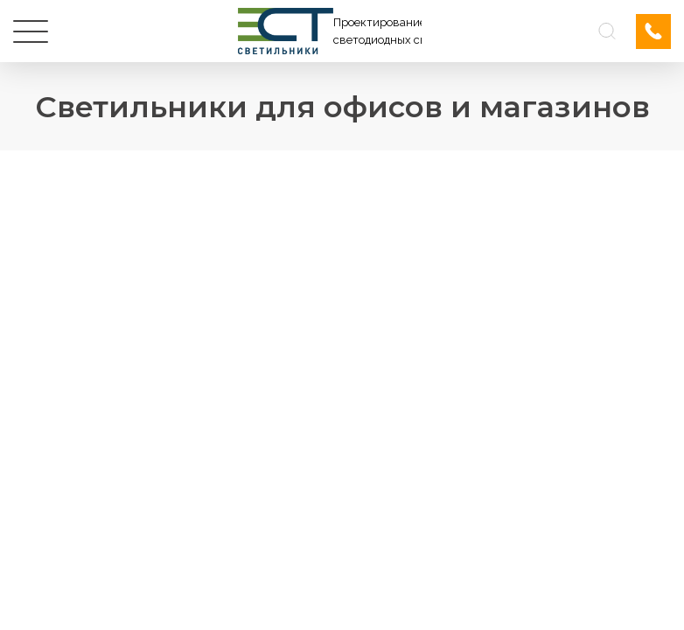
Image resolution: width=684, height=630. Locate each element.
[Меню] (30, 31)
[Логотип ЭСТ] (330, 31)
